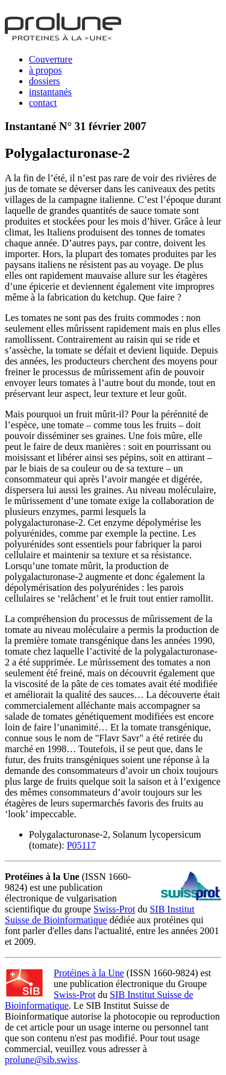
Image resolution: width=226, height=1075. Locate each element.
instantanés (50, 92)
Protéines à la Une (89, 973)
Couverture (50, 59)
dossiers (44, 81)
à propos (45, 70)
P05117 (81, 845)
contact (43, 103)
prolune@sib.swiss (41, 1060)
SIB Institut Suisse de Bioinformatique (100, 914)
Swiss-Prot (114, 909)
